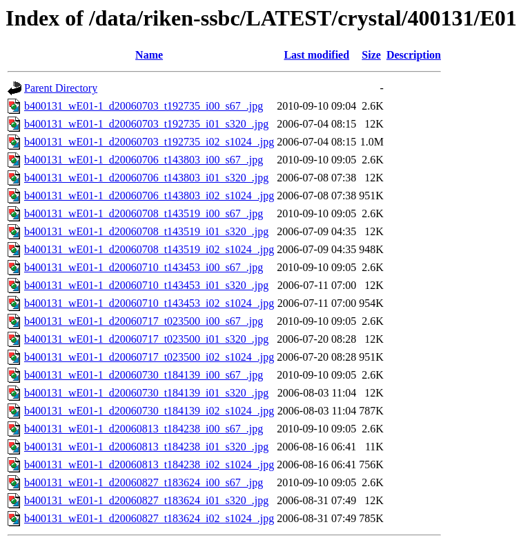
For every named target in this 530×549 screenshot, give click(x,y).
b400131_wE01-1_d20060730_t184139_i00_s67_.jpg (143, 375)
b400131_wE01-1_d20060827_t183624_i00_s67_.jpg (143, 482)
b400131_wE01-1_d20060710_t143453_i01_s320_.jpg (146, 285)
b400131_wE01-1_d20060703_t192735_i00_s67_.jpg (143, 106)
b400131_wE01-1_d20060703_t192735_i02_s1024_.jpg (149, 142)
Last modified (316, 55)
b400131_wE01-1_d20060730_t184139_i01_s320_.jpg (146, 393)
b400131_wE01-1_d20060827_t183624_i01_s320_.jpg (146, 500)
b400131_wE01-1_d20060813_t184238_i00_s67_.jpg (143, 429)
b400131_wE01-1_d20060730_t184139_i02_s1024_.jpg (149, 411)
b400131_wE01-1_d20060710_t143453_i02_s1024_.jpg (149, 303)
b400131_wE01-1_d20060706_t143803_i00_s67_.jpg (143, 160)
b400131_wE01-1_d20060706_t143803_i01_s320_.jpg (146, 177)
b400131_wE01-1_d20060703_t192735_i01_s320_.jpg (146, 124)
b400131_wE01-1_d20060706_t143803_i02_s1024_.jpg (149, 195)
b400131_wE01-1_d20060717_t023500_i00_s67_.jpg (143, 321)
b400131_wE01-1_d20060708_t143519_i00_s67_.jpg (143, 213)
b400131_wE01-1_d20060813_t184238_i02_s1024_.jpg (149, 464)
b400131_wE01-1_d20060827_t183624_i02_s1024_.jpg (149, 518)
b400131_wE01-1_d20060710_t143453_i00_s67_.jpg (143, 267)
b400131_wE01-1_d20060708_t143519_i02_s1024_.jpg (149, 249)
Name (149, 55)
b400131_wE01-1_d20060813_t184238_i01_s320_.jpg (146, 446)
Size (371, 55)
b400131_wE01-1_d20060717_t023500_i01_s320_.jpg (146, 339)
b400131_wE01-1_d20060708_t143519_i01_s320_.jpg (146, 231)
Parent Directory (60, 88)
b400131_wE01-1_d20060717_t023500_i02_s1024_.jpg (149, 357)
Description (413, 55)
